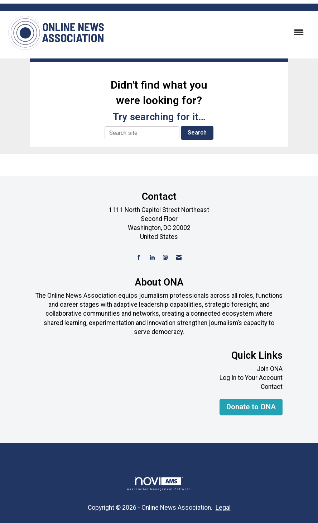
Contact (272, 386)
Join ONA (270, 368)
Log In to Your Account (251, 377)
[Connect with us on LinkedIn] (152, 257)
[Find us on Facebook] (139, 257)
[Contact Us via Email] (179, 257)
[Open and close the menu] (208, 33)
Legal (223, 507)
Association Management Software (159, 483)
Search (197, 132)
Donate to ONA (251, 406)
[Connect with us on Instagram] (165, 257)
